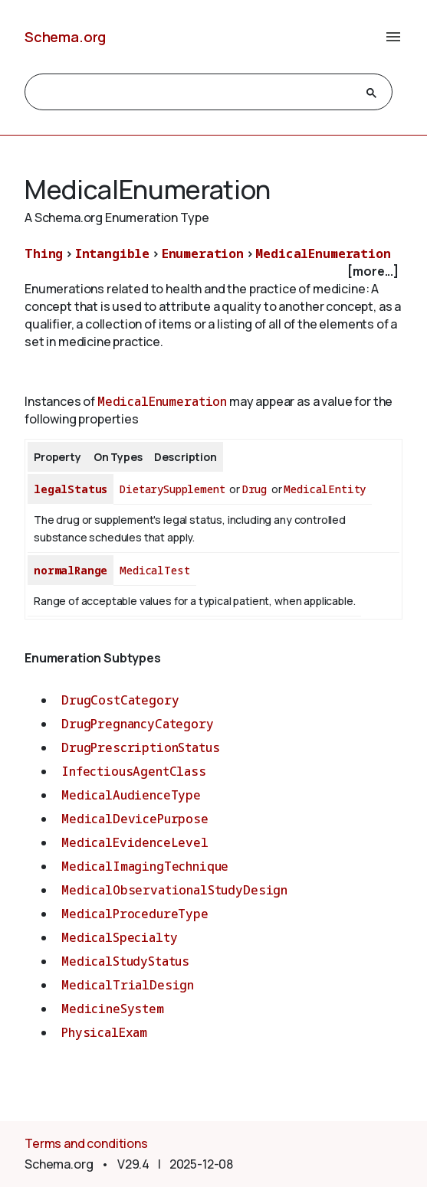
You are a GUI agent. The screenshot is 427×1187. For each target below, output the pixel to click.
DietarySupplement (172, 489)
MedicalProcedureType (135, 913)
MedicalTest (154, 570)
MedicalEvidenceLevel (135, 842)
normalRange (70, 570)
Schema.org (65, 37)
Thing (44, 253)
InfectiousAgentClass (133, 771)
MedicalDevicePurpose (135, 818)
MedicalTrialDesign (127, 984)
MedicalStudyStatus (125, 961)
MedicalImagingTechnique (144, 866)
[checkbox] (213, 271)
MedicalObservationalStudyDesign (174, 889)
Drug (254, 489)
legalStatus (70, 489)
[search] (194, 93)
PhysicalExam (104, 1032)
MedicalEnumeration (322, 253)
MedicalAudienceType (131, 794)
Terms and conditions (86, 1143)
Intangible (112, 253)
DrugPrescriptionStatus (140, 747)
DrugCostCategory (120, 700)
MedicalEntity (325, 489)
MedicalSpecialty (119, 937)
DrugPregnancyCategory (137, 723)
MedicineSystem (112, 1008)
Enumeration (203, 253)
